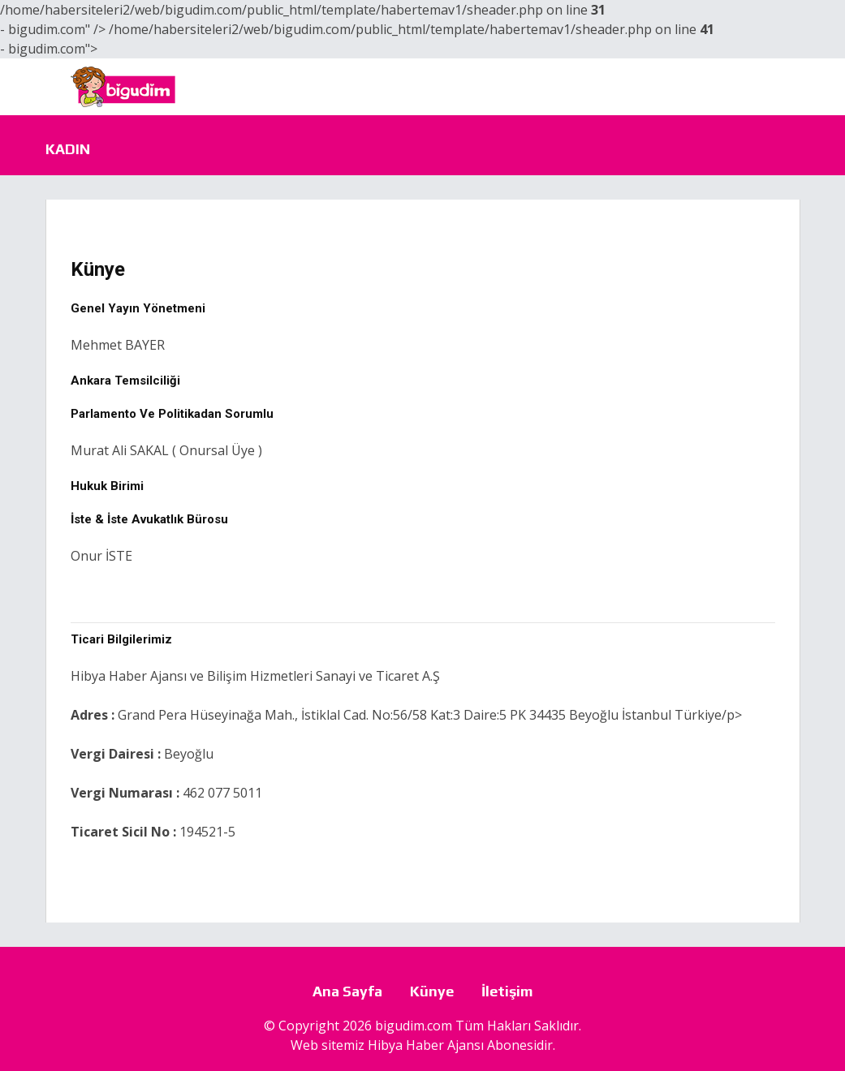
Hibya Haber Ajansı (426, 1045)
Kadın (67, 148)
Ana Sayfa (347, 991)
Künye (432, 991)
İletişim (507, 991)
